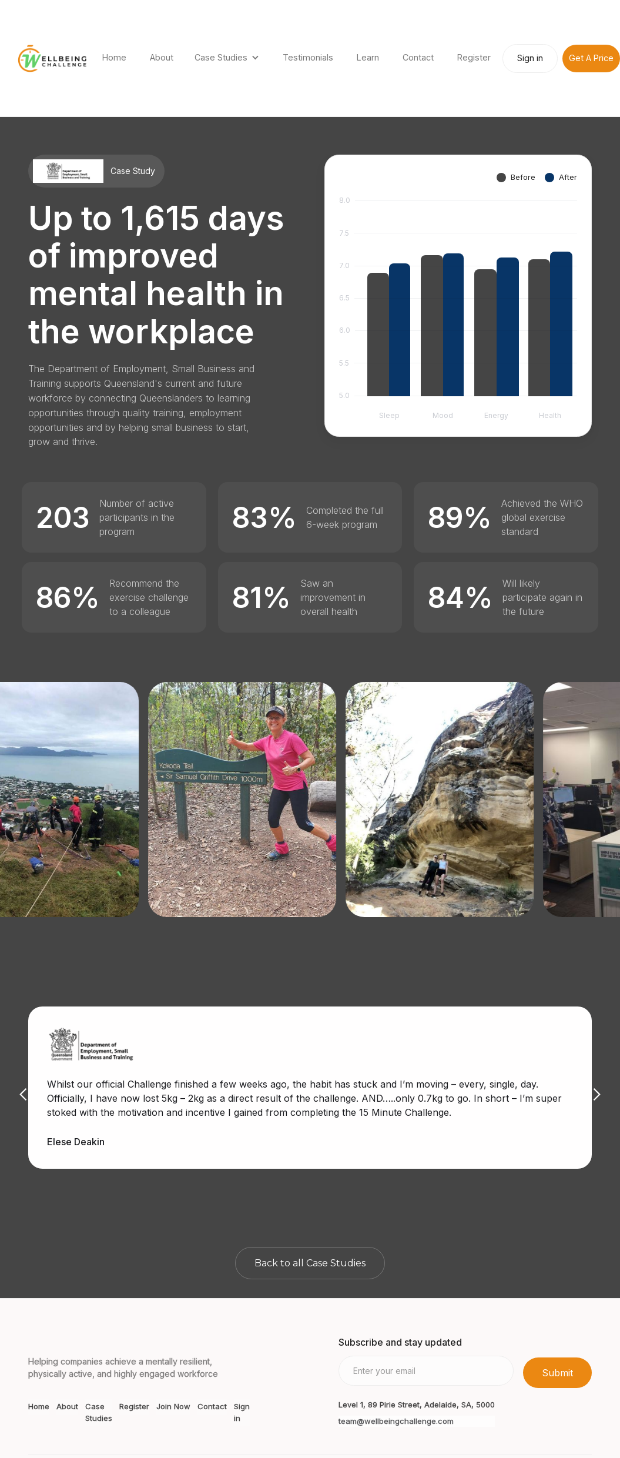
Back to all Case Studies (310, 1263)
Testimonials (308, 57)
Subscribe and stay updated (400, 1342)
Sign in (530, 58)
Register (474, 57)
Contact (418, 57)
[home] (52, 58)
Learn (368, 57)
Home (114, 57)
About (161, 57)
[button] (228, 58)
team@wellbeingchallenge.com (396, 1421)
